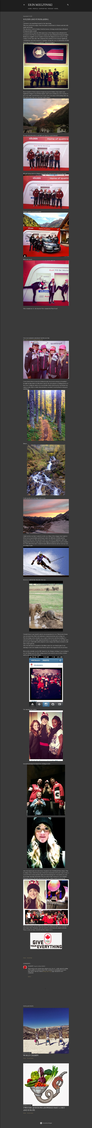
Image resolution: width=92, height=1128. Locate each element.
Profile (35, 8)
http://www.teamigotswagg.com (34, 340)
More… (56, 8)
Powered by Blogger (46, 1123)
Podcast (50, 8)
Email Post (29, 957)
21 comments (30, 1113)
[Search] (68, 4)
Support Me (43, 8)
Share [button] (24, 957)
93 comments (30, 1058)
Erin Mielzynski (40, 5)
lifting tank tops (47, 971)
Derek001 (30, 966)
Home (30, 8)
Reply (29, 976)
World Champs (30, 1055)
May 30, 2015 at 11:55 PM (39, 966)
